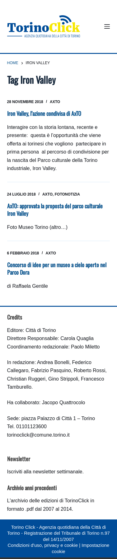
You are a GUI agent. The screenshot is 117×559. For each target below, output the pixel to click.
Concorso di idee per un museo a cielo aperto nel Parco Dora (56, 268)
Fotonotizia (67, 194)
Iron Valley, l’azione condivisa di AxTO (44, 113)
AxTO (55, 102)
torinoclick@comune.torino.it (38, 435)
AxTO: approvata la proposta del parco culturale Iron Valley (55, 209)
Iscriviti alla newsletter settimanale (44, 471)
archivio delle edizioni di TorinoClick (50, 500)
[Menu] (107, 26)
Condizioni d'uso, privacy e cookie (43, 545)
